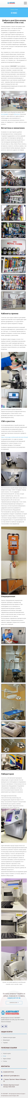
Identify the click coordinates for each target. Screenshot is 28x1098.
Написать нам (14, 1002)
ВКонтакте (17, 114)
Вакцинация (6, 1040)
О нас (4, 1056)
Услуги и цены (7, 1053)
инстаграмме (4, 114)
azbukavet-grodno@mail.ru (11, 1075)
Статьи (5, 1061)
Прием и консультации (9, 1037)
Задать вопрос (7, 1058)
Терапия (5, 1042)
